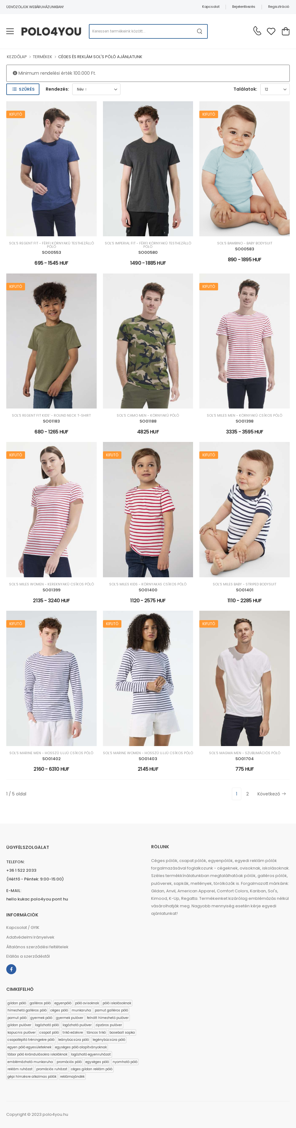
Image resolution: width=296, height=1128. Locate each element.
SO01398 (244, 421)
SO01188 (148, 421)
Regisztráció (278, 6)
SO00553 (51, 252)
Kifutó (15, 114)
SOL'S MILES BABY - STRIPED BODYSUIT (244, 584)
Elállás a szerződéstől (28, 956)
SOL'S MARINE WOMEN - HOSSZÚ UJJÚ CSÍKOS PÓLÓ (148, 753)
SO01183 (51, 421)
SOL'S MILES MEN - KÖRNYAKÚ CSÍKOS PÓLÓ (244, 415)
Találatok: (245, 89)
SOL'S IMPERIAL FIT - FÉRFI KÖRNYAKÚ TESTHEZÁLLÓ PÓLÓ (148, 245)
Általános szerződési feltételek (37, 947)
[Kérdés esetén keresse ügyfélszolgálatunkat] (257, 30)
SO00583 (244, 249)
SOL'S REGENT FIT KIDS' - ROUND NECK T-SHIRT (51, 415)
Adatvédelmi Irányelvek (30, 937)
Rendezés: (57, 89)
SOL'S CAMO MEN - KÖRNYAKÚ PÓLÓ (148, 415)
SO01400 (148, 590)
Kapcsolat (210, 6)
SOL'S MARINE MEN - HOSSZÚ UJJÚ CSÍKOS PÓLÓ (51, 753)
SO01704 (244, 759)
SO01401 (244, 590)
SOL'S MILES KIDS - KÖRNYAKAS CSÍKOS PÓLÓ (147, 584)
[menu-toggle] (10, 31)
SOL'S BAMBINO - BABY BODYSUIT (244, 243)
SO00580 (148, 252)
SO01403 (148, 759)
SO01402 (51, 759)
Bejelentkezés (243, 6)
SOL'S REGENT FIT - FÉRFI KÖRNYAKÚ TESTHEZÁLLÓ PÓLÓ (51, 245)
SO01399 (51, 590)
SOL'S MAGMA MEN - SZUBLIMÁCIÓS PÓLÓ (244, 753)
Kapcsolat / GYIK (22, 927)
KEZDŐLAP (17, 57)
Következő (272, 794)
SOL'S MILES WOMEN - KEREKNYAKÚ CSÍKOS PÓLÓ (51, 584)
